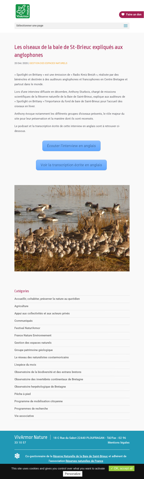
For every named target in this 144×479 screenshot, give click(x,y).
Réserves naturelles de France (84, 461)
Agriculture (21, 306)
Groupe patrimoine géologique (33, 350)
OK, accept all (122, 468)
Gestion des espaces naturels (48, 63)
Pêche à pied (22, 394)
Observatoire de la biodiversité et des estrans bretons (47, 372)
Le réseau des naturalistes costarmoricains (41, 357)
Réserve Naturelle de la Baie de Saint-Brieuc (80, 456)
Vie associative (24, 416)
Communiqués (23, 320)
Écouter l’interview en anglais (71, 146)
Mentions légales (119, 442)
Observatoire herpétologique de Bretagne (40, 386)
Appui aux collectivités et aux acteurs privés (42, 313)
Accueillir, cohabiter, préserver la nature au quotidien (47, 299)
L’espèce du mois (25, 364)
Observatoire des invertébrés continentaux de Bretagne (48, 379)
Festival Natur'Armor (27, 328)
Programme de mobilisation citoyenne (38, 401)
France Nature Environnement (32, 335)
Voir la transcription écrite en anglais (71, 165)
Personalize (73, 473)
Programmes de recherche (31, 408)
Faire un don (133, 14)
